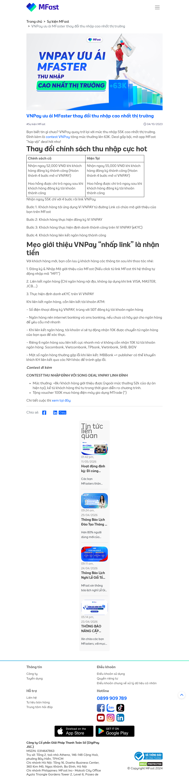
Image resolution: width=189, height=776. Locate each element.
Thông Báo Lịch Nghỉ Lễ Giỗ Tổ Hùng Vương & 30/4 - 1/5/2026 (94, 575)
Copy (62, 412)
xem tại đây (61, 400)
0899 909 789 (112, 698)
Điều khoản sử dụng (111, 673)
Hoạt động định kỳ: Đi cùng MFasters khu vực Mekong (93, 469)
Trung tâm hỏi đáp (39, 707)
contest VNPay (58, 137)
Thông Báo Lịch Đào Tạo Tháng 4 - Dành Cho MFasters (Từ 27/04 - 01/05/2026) (94, 522)
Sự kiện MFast (58, 21)
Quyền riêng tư (107, 678)
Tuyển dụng (34, 678)
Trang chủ (34, 21)
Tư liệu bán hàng (38, 702)
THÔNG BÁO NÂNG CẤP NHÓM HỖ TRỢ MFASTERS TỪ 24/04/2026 (93, 629)
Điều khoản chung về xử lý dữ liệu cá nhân (127, 683)
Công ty (32, 673)
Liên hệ (31, 697)
